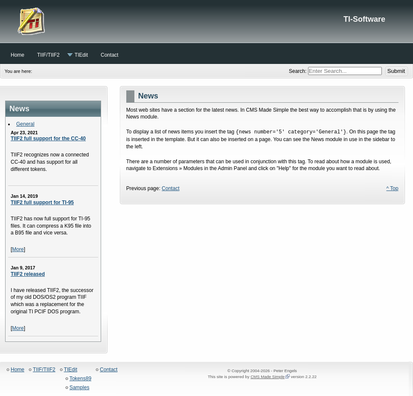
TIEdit (70, 370)
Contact (170, 188)
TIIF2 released (28, 274)
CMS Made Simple (267, 376)
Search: (298, 71)
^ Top (392, 188)
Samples (80, 387)
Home (17, 370)
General (25, 124)
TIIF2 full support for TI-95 (42, 202)
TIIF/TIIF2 (44, 370)
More (17, 249)
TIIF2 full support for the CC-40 (48, 139)
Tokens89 (80, 379)
